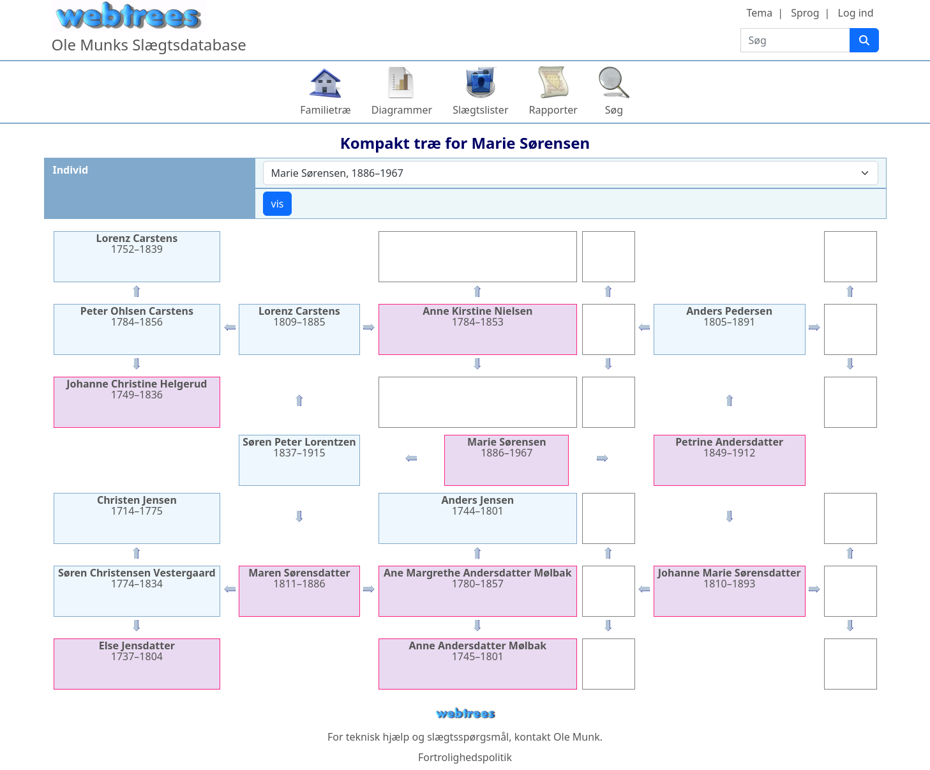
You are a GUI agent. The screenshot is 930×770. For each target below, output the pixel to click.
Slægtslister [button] (480, 110)
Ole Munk (576, 737)
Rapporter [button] (553, 110)
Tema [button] (759, 13)
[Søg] (864, 40)
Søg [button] (614, 110)
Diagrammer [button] (401, 110)
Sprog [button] (805, 13)
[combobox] (571, 173)
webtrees (465, 713)
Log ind (856, 13)
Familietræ (325, 110)
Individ (71, 170)
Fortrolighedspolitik (465, 757)
